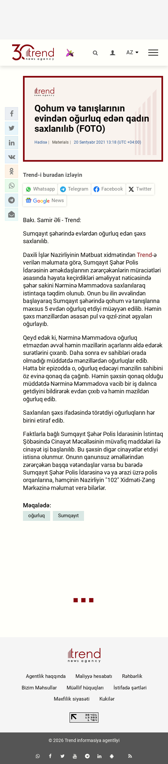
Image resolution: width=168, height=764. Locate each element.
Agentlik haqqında (46, 676)
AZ (129, 52)
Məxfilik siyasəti (72, 699)
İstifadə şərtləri (130, 688)
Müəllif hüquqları (85, 688)
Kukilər (107, 699)
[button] (11, 113)
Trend (144, 254)
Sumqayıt (68, 516)
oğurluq (36, 516)
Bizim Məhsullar (39, 688)
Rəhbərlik (132, 676)
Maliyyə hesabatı (93, 676)
